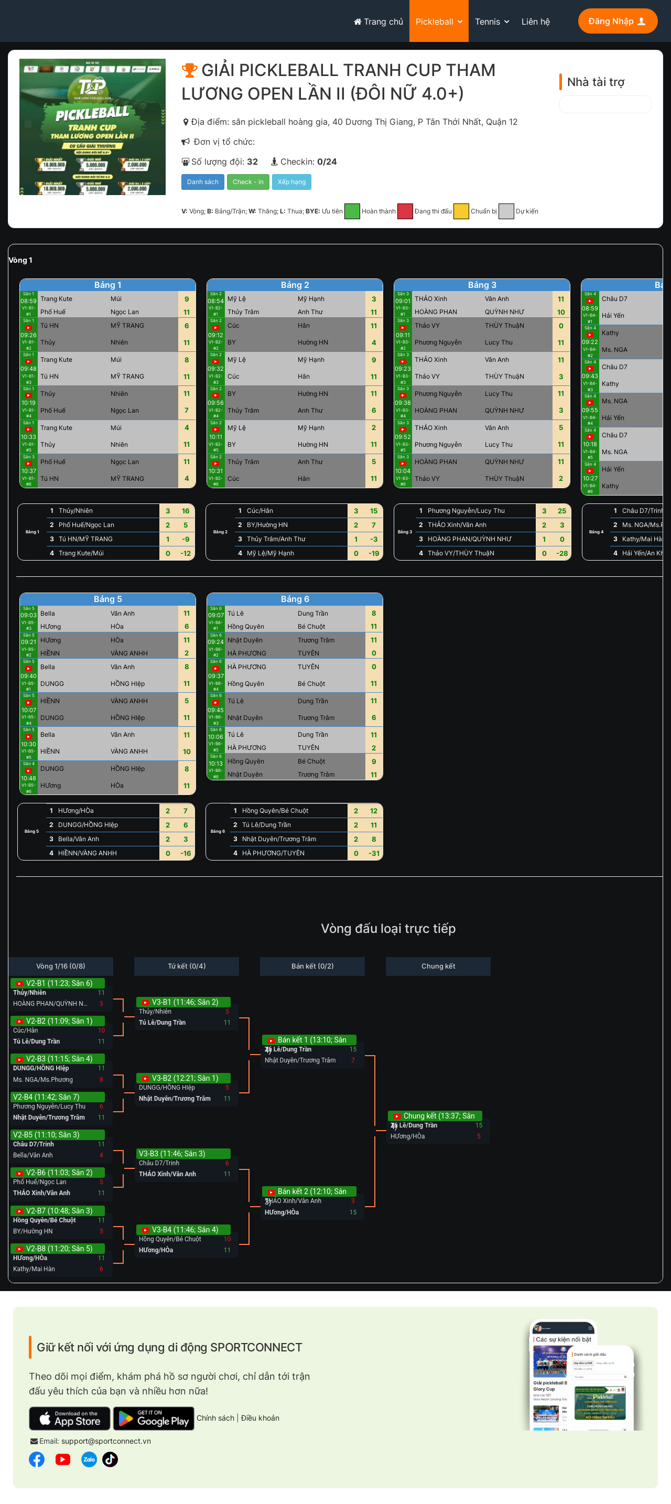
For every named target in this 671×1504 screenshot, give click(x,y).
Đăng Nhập (618, 21)
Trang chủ (377, 21)
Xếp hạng (292, 182)
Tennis (487, 21)
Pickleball (434, 21)
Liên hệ (536, 21)
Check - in (248, 182)
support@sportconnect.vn (106, 1440)
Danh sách (203, 182)
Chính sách (215, 1417)
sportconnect (53, 19)
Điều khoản (260, 1417)
